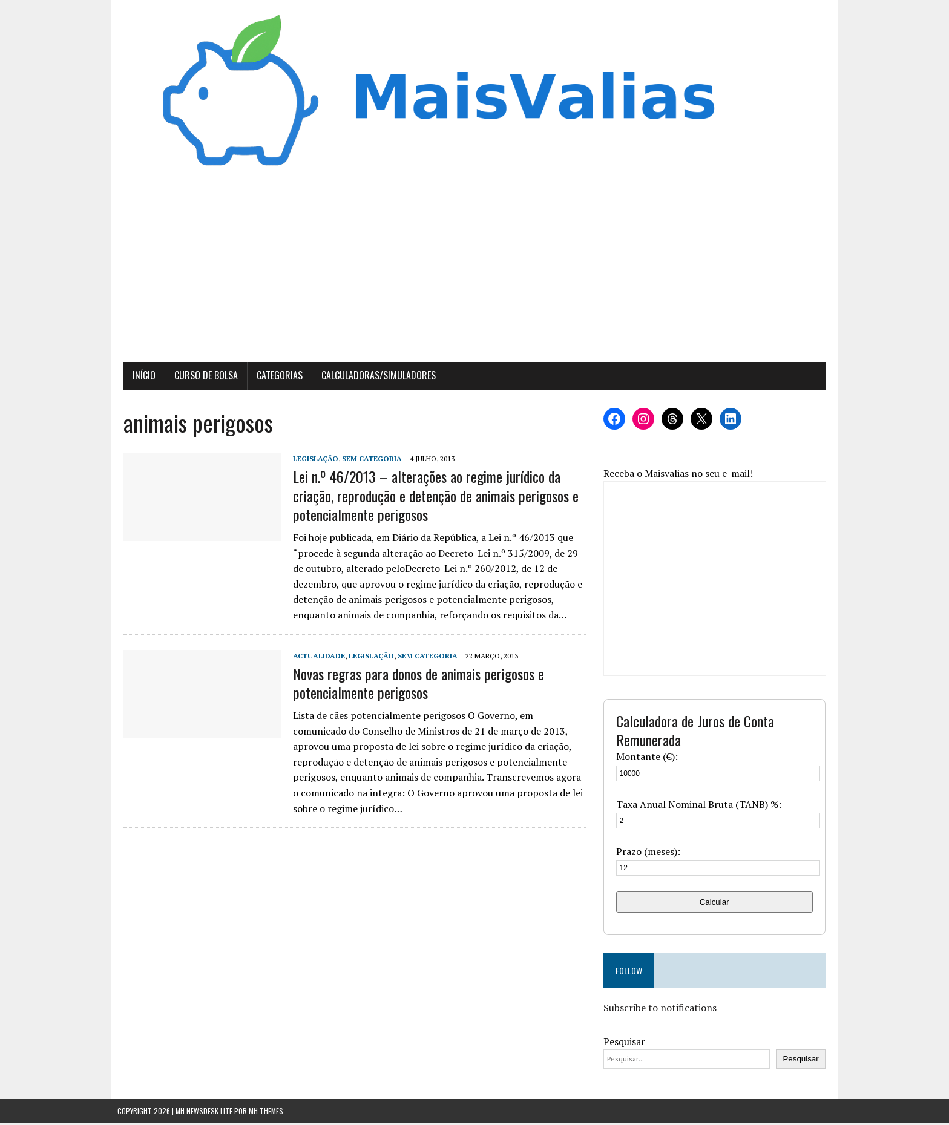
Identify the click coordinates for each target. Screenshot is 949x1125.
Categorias (274, 378)
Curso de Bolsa (200, 378)
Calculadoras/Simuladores (372, 378)
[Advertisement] (474, 274)
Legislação (309, 461)
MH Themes (266, 1113)
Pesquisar (626, 1044)
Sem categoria (366, 461)
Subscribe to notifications (661, 1010)
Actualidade (313, 658)
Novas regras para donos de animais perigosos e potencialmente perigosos (412, 685)
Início (137, 378)
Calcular (719, 904)
